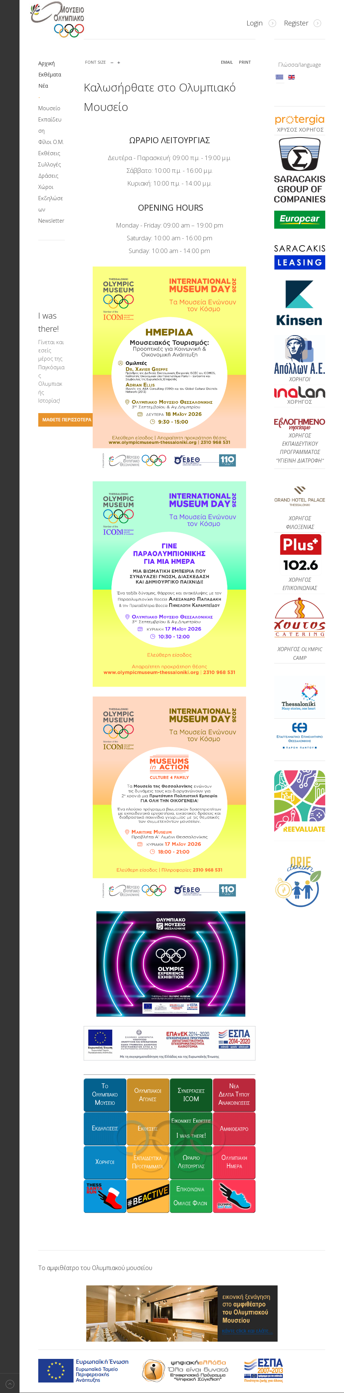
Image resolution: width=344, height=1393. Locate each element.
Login (254, 22)
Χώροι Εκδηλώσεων (50, 198)
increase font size (119, 61)
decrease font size (112, 61)
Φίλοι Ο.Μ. (51, 141)
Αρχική (46, 63)
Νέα (43, 85)
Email (227, 62)
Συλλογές (49, 164)
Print (245, 62)
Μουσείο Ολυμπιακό (72, 19)
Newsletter (51, 220)
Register (296, 22)
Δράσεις (48, 175)
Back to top (10, 1383)
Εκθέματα (49, 74)
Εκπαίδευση (50, 125)
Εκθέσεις (49, 153)
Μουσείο (49, 108)
